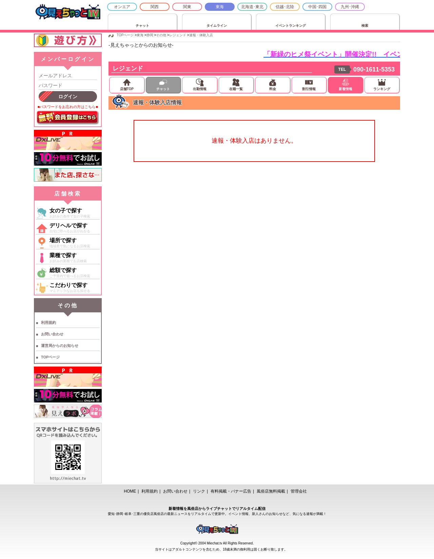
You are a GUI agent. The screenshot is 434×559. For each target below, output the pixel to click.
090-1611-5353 (374, 69)
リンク (199, 491)
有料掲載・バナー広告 (231, 491)
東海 (220, 6)
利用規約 (48, 322)
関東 (187, 6)
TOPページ (50, 357)
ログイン (67, 96)
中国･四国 (317, 6)
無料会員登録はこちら (68, 118)
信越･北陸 (285, 6)
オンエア (122, 6)
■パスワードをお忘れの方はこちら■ (68, 107)
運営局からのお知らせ (59, 346)
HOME (130, 491)
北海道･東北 (252, 6)
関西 (155, 6)
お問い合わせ (52, 334)
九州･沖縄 (350, 6)
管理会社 (299, 491)
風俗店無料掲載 (271, 491)
